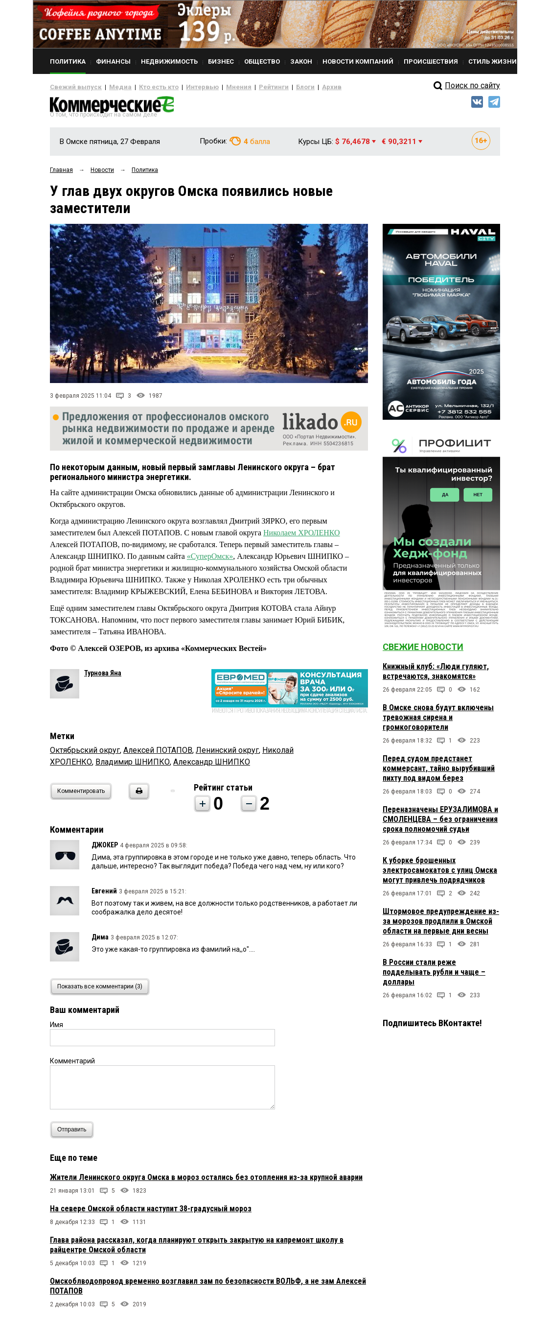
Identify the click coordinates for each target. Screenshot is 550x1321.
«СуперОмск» (210, 560)
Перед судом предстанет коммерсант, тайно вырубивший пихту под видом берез (439, 772)
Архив (297, 87)
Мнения (214, 87)
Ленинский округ (227, 753)
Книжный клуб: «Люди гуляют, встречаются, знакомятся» (436, 675)
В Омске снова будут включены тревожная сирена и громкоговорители (438, 721)
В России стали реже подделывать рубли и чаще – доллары (434, 975)
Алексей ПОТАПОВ (157, 753)
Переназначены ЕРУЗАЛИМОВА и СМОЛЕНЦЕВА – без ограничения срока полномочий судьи (440, 823)
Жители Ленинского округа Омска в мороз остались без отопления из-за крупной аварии (206, 1180)
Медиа (110, 87)
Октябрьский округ (85, 753)
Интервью (182, 87)
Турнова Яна (102, 677)
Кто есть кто (144, 87)
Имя (56, 1028)
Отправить (74, 1133)
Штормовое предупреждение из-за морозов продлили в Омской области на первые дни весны (441, 925)
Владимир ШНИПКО (132, 765)
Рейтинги (245, 87)
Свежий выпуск (72, 87)
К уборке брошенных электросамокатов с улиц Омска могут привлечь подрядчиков (440, 874)
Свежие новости (423, 651)
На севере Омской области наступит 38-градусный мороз (151, 1212)
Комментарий (72, 1064)
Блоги (273, 87)
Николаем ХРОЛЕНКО (301, 536)
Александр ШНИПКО (211, 765)
